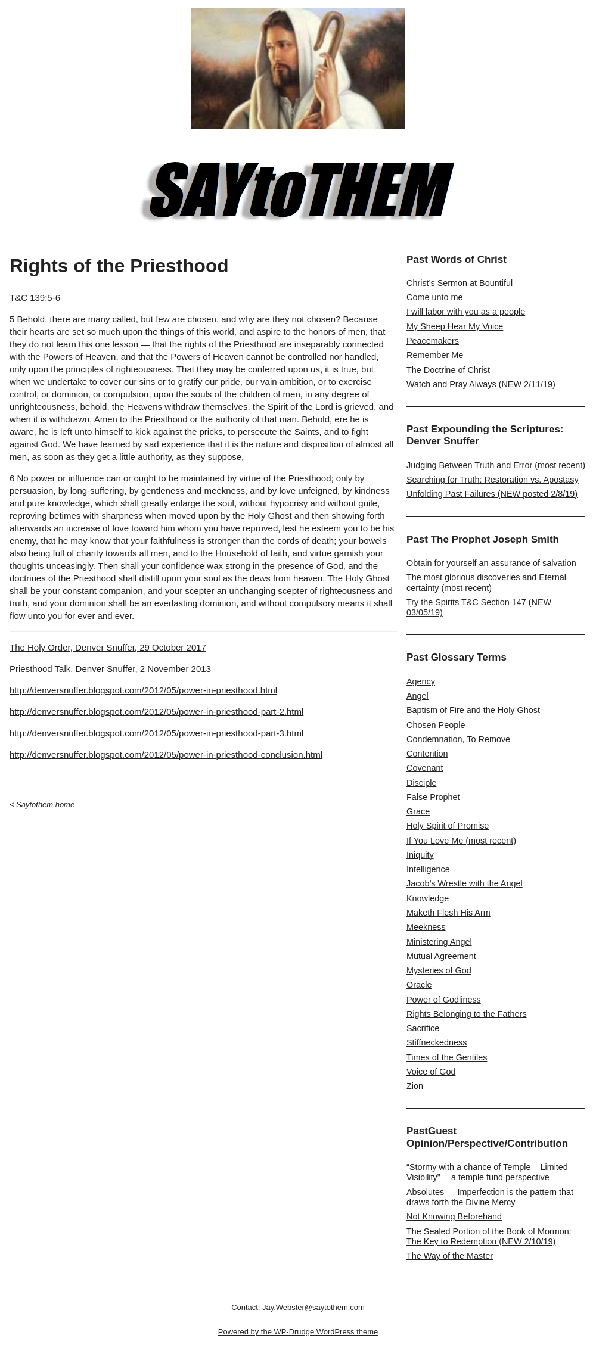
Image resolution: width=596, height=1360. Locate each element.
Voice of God (430, 1071)
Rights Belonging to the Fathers (466, 1014)
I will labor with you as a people (465, 311)
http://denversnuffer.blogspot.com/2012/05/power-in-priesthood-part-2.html (156, 712)
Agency (420, 681)
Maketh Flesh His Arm (448, 912)
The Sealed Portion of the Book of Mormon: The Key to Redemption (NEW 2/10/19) (489, 1236)
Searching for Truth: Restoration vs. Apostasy (492, 479)
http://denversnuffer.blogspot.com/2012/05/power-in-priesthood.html (143, 690)
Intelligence (428, 869)
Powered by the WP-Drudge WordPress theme (298, 1331)
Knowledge (427, 898)
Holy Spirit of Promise (447, 825)
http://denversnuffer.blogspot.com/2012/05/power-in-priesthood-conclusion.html (166, 754)
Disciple (421, 783)
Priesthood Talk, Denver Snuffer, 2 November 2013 (110, 669)
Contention (427, 753)
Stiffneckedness (436, 1042)
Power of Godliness (443, 999)
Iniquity (420, 855)
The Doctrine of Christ (448, 370)
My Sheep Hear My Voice (454, 326)
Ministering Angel (439, 942)
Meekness (426, 927)
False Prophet (433, 797)
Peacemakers (432, 341)
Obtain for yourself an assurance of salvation (491, 563)
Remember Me (434, 355)
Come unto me (434, 297)
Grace (418, 811)
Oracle (419, 984)
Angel (417, 696)
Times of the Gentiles (446, 1057)
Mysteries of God (438, 970)
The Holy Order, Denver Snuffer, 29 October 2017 (108, 647)
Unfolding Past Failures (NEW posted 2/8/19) (492, 494)
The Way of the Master (449, 1256)
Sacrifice (422, 1028)
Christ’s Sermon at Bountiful (459, 283)
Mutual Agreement (441, 956)
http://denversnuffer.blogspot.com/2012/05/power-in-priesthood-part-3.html (156, 733)
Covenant (424, 768)
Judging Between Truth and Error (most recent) (495, 465)
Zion (414, 1086)
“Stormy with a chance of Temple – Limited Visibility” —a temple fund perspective (487, 1172)
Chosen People (435, 725)
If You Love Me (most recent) (461, 840)
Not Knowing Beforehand (454, 1216)
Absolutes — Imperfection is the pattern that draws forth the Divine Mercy (489, 1197)
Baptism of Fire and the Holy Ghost (473, 710)
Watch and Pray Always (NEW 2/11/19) (480, 384)
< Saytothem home (42, 804)
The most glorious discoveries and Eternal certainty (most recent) (486, 582)
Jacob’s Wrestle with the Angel (464, 883)
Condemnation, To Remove (458, 739)
